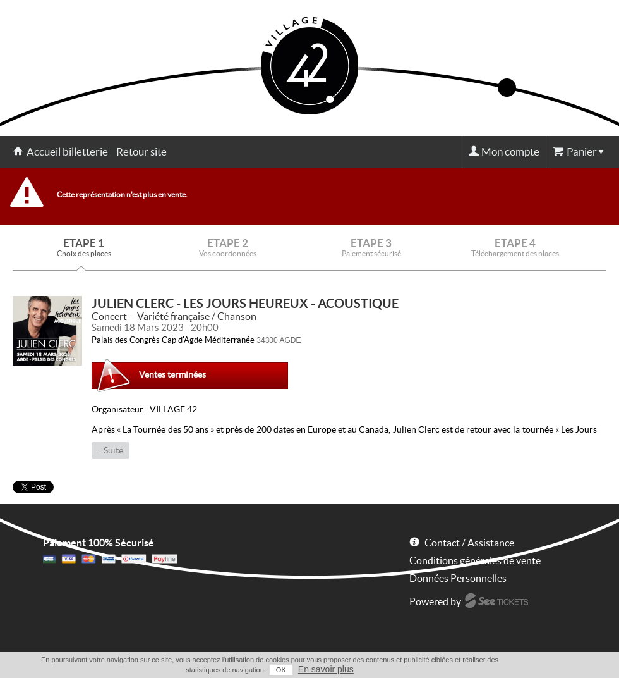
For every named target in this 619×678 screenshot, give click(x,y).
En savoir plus (326, 669)
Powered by (435, 601)
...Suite (110, 450)
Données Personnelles (458, 578)
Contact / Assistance (469, 542)
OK (281, 670)
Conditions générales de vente (475, 560)
